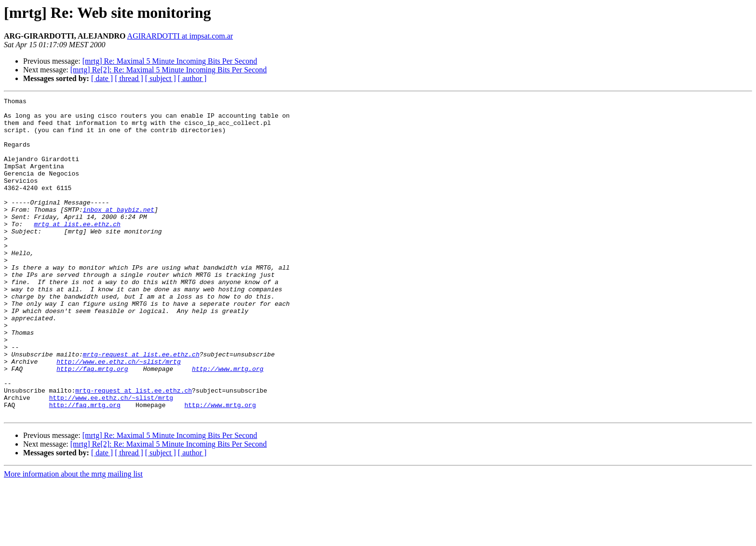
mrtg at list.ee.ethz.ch (77, 250)
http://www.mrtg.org (227, 423)
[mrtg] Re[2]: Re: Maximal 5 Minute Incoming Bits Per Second (168, 70)
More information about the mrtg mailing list (73, 537)
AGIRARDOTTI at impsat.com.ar (180, 36)
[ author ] (192, 78)
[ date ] (102, 78)
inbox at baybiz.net (118, 232)
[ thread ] (129, 78)
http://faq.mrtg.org (92, 423)
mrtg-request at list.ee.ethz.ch (141, 406)
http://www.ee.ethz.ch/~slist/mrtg (118, 414)
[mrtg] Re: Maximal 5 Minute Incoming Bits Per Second (169, 61)
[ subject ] (160, 78)
